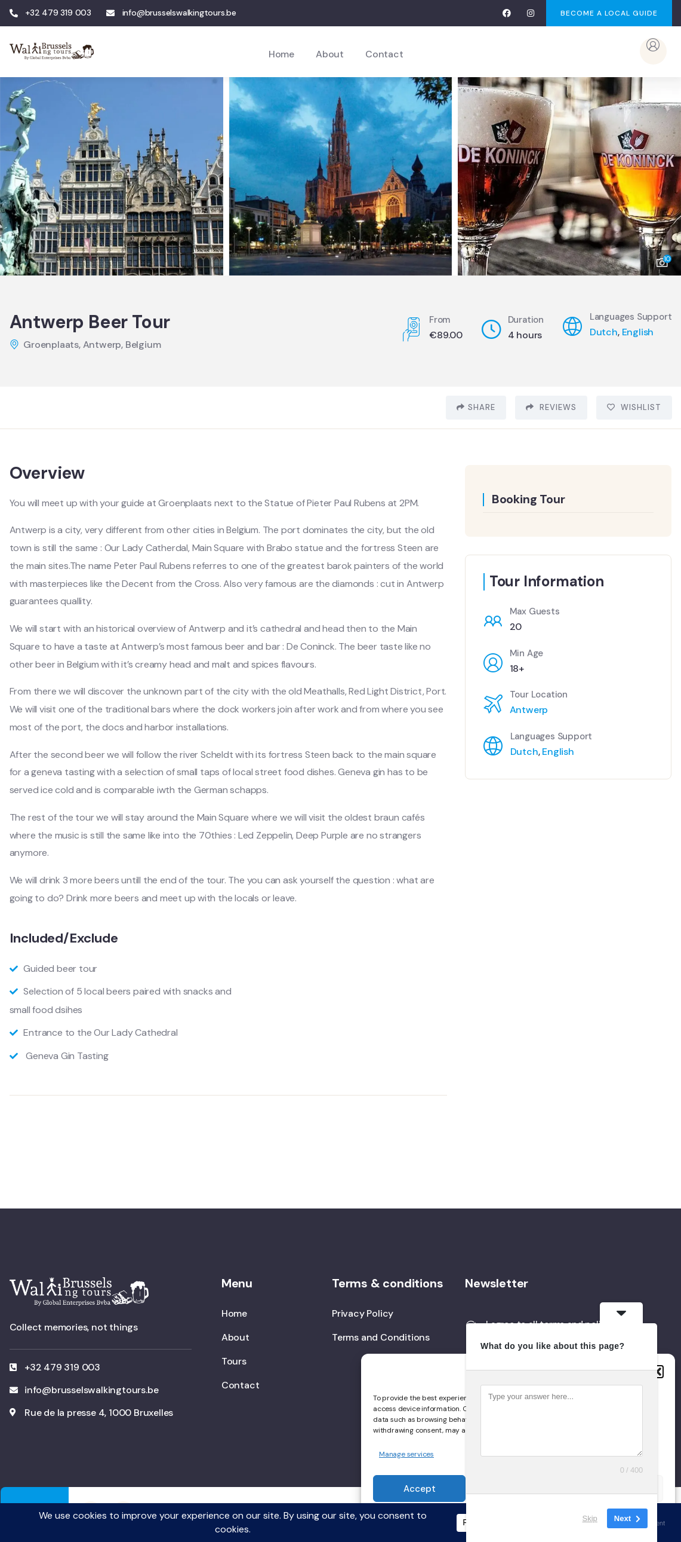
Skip (590, 1517)
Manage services (406, 1454)
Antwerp (529, 709)
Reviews (551, 407)
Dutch (604, 332)
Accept (419, 1489)
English (638, 332)
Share (476, 407)
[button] (657, 1372)
